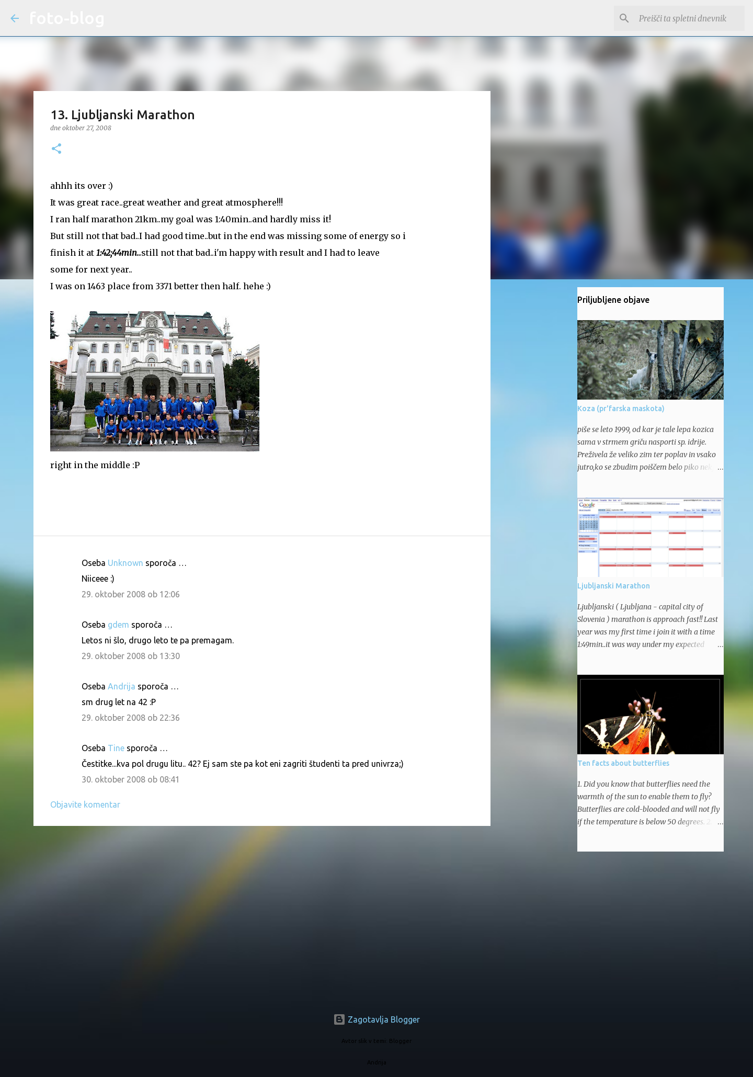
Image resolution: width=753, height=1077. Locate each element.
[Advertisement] (262, 915)
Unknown (125, 563)
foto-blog (67, 17)
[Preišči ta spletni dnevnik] (690, 18)
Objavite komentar (85, 804)
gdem (118, 624)
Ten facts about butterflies (623, 763)
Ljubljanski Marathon (613, 586)
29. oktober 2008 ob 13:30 (131, 656)
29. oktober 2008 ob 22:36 (131, 717)
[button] (56, 149)
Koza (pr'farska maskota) (621, 408)
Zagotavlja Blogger (376, 1019)
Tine (116, 748)
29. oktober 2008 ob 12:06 (131, 594)
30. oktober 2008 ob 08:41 (131, 779)
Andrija (121, 686)
